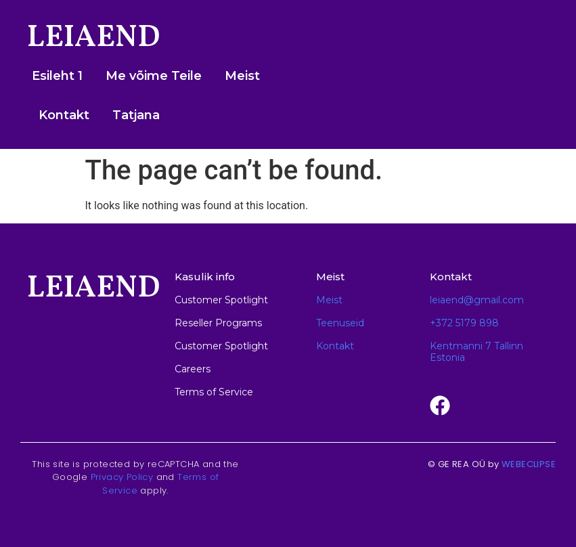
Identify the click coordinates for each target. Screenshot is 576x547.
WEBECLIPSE (529, 464)
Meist (242, 75)
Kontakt (64, 115)
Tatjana (136, 115)
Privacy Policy (122, 477)
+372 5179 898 (464, 323)
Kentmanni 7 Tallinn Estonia (476, 352)
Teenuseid (340, 323)
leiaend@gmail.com (477, 300)
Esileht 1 (57, 75)
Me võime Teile (154, 75)
